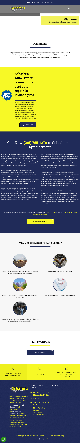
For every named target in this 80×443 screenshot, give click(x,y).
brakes (16, 405)
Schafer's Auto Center (36, 436)
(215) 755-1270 (47, 2)
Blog (62, 436)
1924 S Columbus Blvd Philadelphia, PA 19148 (13, 374)
